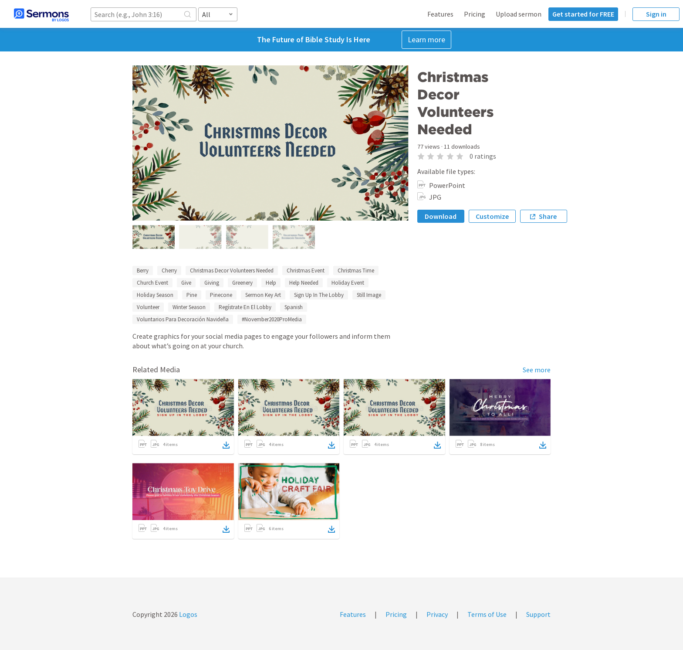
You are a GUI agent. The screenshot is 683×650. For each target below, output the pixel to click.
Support (538, 614)
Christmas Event (306, 270)
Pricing (474, 14)
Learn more (426, 39)
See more (537, 369)
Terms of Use (487, 614)
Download (440, 216)
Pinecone (221, 295)
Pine (191, 295)
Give (186, 282)
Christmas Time (356, 270)
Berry (143, 270)
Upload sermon (518, 14)
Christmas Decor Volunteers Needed (232, 270)
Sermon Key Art (263, 295)
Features (440, 14)
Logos (187, 614)
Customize (492, 216)
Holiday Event (347, 282)
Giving (211, 282)
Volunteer (148, 307)
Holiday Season (155, 295)
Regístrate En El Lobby (245, 307)
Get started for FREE (583, 14)
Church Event (152, 282)
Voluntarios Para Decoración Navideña (183, 319)
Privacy (437, 614)
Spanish (293, 307)
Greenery (242, 282)
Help (271, 282)
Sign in (656, 14)
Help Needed (303, 282)
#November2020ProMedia (272, 319)
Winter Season (189, 307)
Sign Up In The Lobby (319, 295)
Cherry (169, 270)
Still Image (369, 295)
